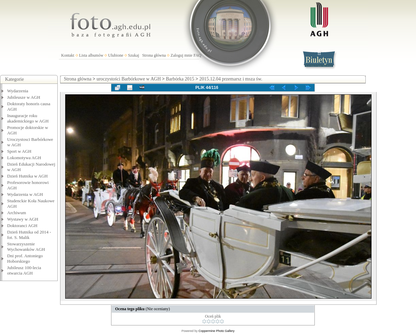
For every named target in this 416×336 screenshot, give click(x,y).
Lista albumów (91, 55)
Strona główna (154, 55)
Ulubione (115, 55)
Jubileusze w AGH (23, 97)
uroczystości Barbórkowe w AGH (128, 78)
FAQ (197, 55)
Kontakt (67, 55)
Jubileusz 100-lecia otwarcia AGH (24, 270)
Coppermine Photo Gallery (216, 331)
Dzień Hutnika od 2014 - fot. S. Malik (29, 234)
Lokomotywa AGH (24, 157)
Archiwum (16, 212)
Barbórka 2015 (180, 78)
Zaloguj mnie (181, 55)
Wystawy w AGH (22, 219)
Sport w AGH (19, 151)
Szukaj (133, 55)
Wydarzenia (17, 90)
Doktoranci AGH (22, 225)
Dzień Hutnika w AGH (27, 176)
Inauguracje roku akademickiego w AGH (28, 118)
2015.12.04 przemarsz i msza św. (230, 78)
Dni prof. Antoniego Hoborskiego (25, 258)
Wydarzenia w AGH (25, 194)
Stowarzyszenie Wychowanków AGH (26, 246)
